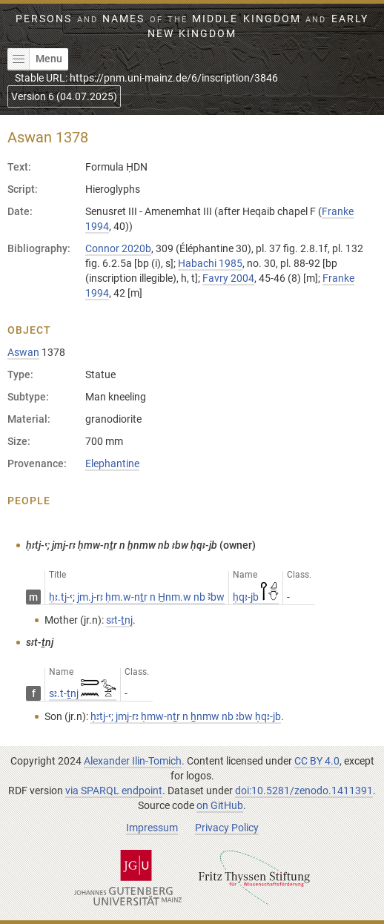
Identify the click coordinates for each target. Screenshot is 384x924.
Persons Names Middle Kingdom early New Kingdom (192, 26)
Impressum (152, 828)
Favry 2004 (228, 278)
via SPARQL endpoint (113, 790)
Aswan (23, 352)
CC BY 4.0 (317, 761)
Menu (34, 59)
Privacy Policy (227, 828)
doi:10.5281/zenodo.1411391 (304, 790)
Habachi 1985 (210, 263)
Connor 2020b (118, 248)
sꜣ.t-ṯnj (82, 693)
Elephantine (112, 463)
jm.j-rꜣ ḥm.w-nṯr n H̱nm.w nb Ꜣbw (151, 597)
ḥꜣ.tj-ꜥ (61, 597)
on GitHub (219, 805)
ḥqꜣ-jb (256, 597)
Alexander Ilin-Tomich (133, 761)
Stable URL (146, 78)
